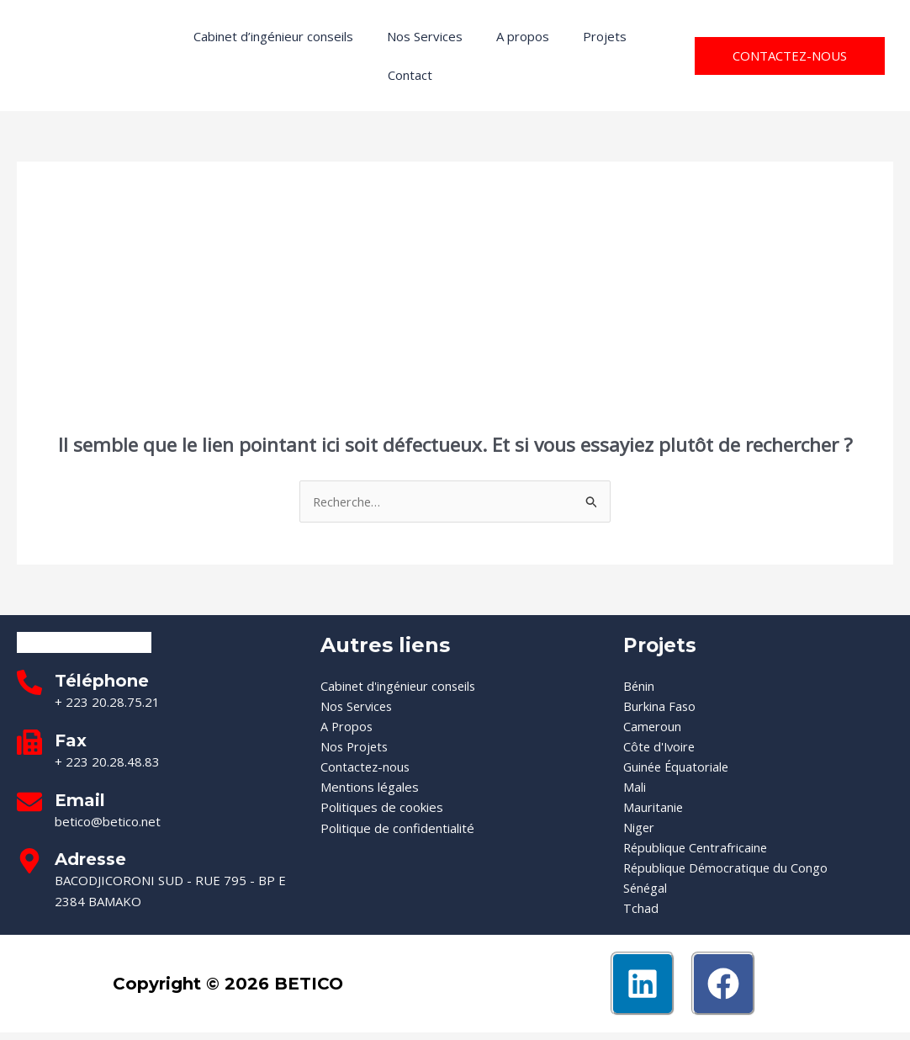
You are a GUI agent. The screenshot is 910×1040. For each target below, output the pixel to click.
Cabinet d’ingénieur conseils (273, 36)
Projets (605, 36)
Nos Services (425, 36)
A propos (522, 36)
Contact (410, 74)
